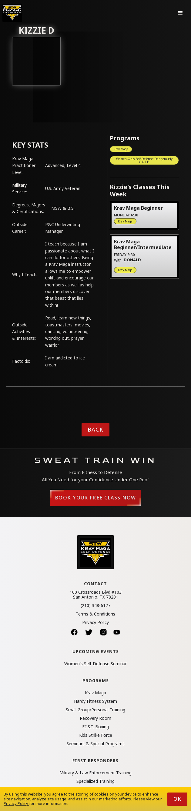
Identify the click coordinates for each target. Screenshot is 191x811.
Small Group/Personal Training (95, 709)
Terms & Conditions (95, 614)
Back (95, 429)
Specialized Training (95, 781)
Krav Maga (121, 149)
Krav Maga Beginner (138, 208)
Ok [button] (177, 799)
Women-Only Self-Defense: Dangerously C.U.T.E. (144, 160)
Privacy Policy (95, 622)
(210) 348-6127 (95, 605)
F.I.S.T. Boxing (95, 726)
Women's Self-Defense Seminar (95, 663)
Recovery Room (95, 718)
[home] (12, 13)
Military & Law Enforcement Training (95, 772)
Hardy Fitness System (95, 701)
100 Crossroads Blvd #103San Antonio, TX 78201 (96, 594)
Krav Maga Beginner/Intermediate (143, 244)
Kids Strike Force (95, 735)
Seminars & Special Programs (95, 743)
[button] (180, 13)
